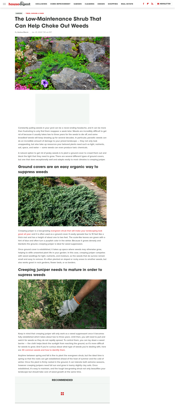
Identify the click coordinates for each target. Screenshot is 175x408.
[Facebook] (143, 4)
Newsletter (164, 4)
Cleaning (89, 4)
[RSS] (152, 4)
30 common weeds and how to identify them (43, 350)
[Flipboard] (148, 4)
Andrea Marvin (22, 32)
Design (101, 4)
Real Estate (127, 4)
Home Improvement (60, 4)
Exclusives (41, 4)
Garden (78, 4)
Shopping (113, 4)
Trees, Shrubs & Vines (35, 13)
